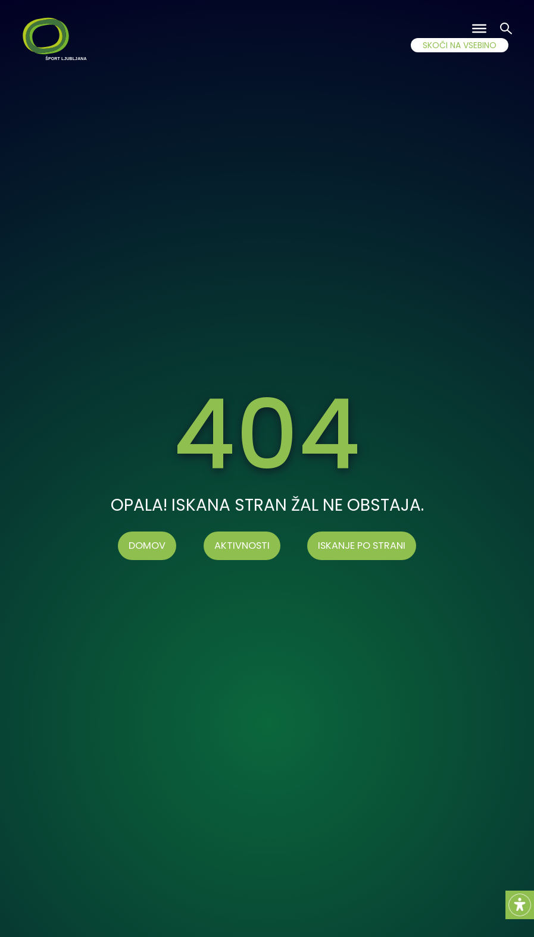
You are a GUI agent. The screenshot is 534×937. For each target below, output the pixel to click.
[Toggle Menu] (479, 28)
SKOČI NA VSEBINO (459, 45)
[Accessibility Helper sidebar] (519, 905)
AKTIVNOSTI (242, 545)
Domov (147, 545)
